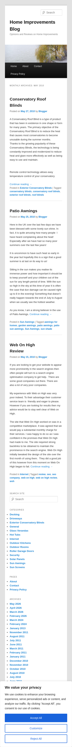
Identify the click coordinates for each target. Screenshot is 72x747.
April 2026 (16, 607)
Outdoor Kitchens (20, 543)
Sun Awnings (27, 322)
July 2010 (15, 677)
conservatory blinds (21, 191)
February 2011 (18, 652)
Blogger (43, 111)
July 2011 (15, 640)
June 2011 (16, 644)
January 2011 (18, 656)
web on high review (46, 477)
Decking (15, 514)
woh (12, 481)
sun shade (46, 329)
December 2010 (19, 660)
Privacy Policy (18, 74)
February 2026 (18, 616)
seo (49, 474)
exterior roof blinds (20, 195)
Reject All (35, 738)
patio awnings (45, 325)
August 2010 (17, 673)
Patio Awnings (23, 211)
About (25, 66)
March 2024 (16, 620)
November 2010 (19, 664)
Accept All (36, 717)
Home (14, 66)
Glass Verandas (19, 530)
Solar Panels (17, 559)
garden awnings (27, 325)
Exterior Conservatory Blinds (36, 188)
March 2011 (16, 648)
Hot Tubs (15, 534)
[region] (36, 714)
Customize (36, 728)
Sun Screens (17, 567)
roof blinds (38, 195)
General (14, 526)
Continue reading (21, 184)
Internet (24, 474)
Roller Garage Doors (22, 551)
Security (15, 555)
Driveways (16, 518)
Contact (38, 66)
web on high (28, 477)
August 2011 (17, 636)
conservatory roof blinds (46, 191)
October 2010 (18, 668)
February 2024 (18, 624)
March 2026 (16, 611)
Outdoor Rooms (19, 547)
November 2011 (19, 632)
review (42, 474)
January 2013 (18, 628)
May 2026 (15, 603)
